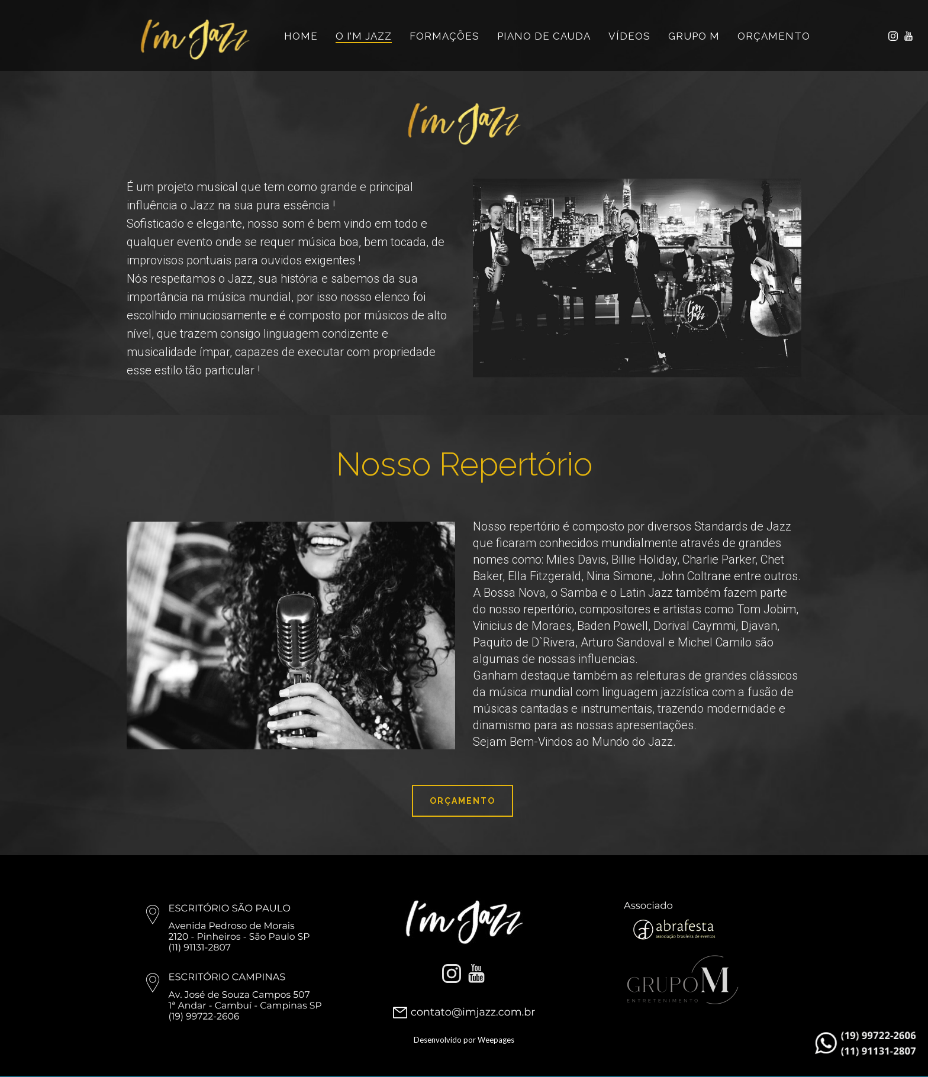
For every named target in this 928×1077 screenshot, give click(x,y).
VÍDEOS (629, 36)
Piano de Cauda (544, 36)
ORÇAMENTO (773, 36)
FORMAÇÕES (444, 36)
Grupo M (694, 36)
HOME (301, 36)
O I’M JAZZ (364, 36)
